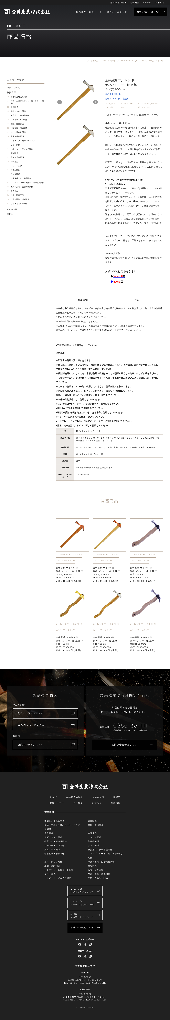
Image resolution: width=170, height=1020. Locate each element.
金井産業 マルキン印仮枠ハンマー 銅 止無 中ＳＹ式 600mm (106, 574)
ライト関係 (13, 145)
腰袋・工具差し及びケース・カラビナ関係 (25, 102)
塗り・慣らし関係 (16, 132)
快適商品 (12, 191)
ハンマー (124, 107)
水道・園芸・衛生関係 (18, 199)
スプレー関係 (14, 166)
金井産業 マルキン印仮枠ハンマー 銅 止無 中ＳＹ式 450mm (69, 574)
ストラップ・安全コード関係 (21, 141)
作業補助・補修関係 (17, 128)
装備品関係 (13, 170)
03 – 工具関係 (110, 104)
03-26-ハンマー (127, 104)
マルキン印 (109, 107)
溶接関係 (12, 153)
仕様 (136, 300)
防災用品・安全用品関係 (19, 178)
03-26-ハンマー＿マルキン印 (148, 104)
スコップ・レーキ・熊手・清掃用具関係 (25, 182)
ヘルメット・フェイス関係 (20, 149)
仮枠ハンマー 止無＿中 (146, 107)
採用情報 (159, 2)
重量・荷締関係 (15, 136)
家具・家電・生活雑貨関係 (20, 187)
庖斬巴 (10, 214)
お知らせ (147, 2)
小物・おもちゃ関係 (17, 203)
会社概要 (134, 2)
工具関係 (12, 107)
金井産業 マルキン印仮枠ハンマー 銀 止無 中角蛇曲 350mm (143, 644)
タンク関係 (13, 174)
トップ (53, 797)
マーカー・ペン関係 (17, 120)
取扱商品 (81, 12)
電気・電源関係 (15, 157)
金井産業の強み (118, 2)
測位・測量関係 (15, 124)
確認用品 (12, 162)
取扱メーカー (96, 12)
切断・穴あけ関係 (16, 111)
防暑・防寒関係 (15, 195)
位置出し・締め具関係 (18, 115)
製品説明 (83, 300)
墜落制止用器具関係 (17, 97)
